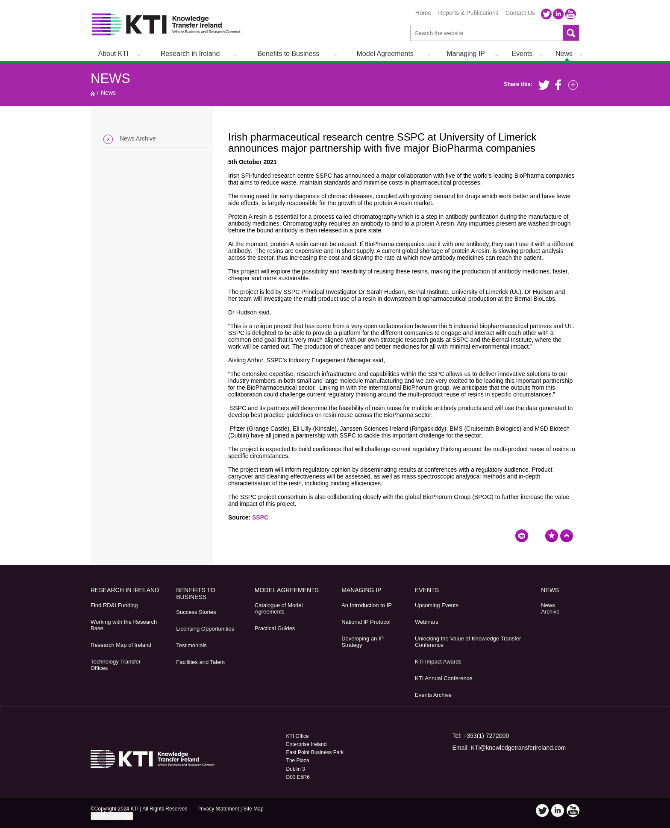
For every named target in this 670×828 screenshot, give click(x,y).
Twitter (546, 14)
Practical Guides (275, 628)
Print (521, 535)
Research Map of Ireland (121, 645)
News (564, 53)
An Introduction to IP (366, 605)
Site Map (253, 809)
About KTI (113, 53)
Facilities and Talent (200, 662)
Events (521, 53)
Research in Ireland (190, 53)
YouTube (570, 14)
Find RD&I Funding (114, 605)
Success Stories (196, 612)
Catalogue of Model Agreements (279, 608)
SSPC (260, 517)
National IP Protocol (366, 622)
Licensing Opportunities (205, 628)
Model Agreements (384, 53)
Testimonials (191, 645)
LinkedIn (558, 14)
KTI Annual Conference (443, 678)
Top (566, 535)
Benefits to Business (288, 53)
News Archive (138, 138)
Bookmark (551, 535)
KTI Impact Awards (438, 661)
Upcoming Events (436, 605)
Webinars (426, 622)
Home (423, 12)
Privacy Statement (218, 809)
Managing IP (466, 53)
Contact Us (520, 12)
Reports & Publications (468, 12)
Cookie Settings (112, 816)
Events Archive (433, 695)
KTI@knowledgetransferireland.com (518, 747)
